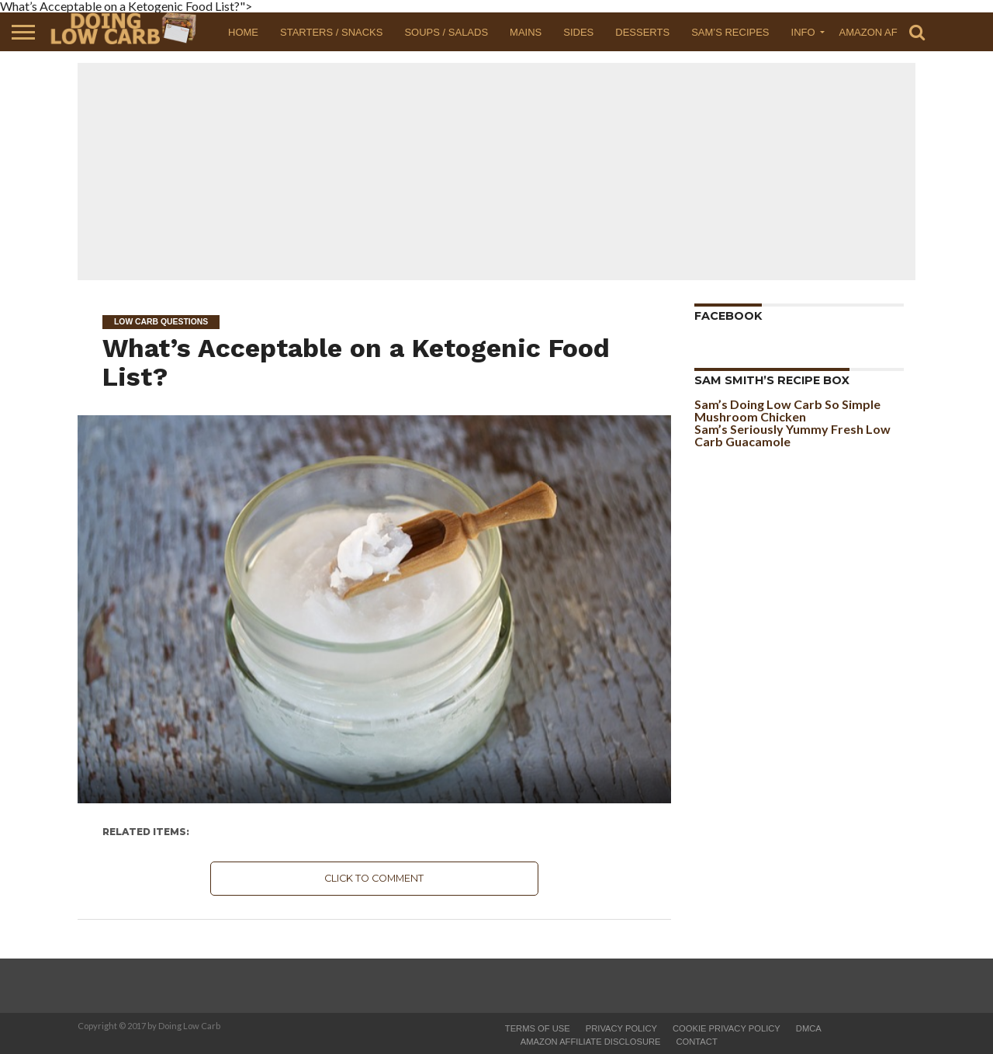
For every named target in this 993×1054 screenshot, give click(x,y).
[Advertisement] (496, 171)
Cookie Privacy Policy (726, 1028)
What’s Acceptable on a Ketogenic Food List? (356, 362)
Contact (697, 1041)
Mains (525, 32)
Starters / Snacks (331, 32)
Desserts (642, 32)
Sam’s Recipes (730, 32)
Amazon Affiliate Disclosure (591, 1041)
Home (243, 32)
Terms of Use (537, 1028)
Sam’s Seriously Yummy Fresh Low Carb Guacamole (792, 435)
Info (803, 32)
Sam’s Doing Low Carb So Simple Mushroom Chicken (787, 410)
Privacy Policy (621, 1028)
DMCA (809, 1028)
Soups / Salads (446, 32)
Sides (578, 32)
